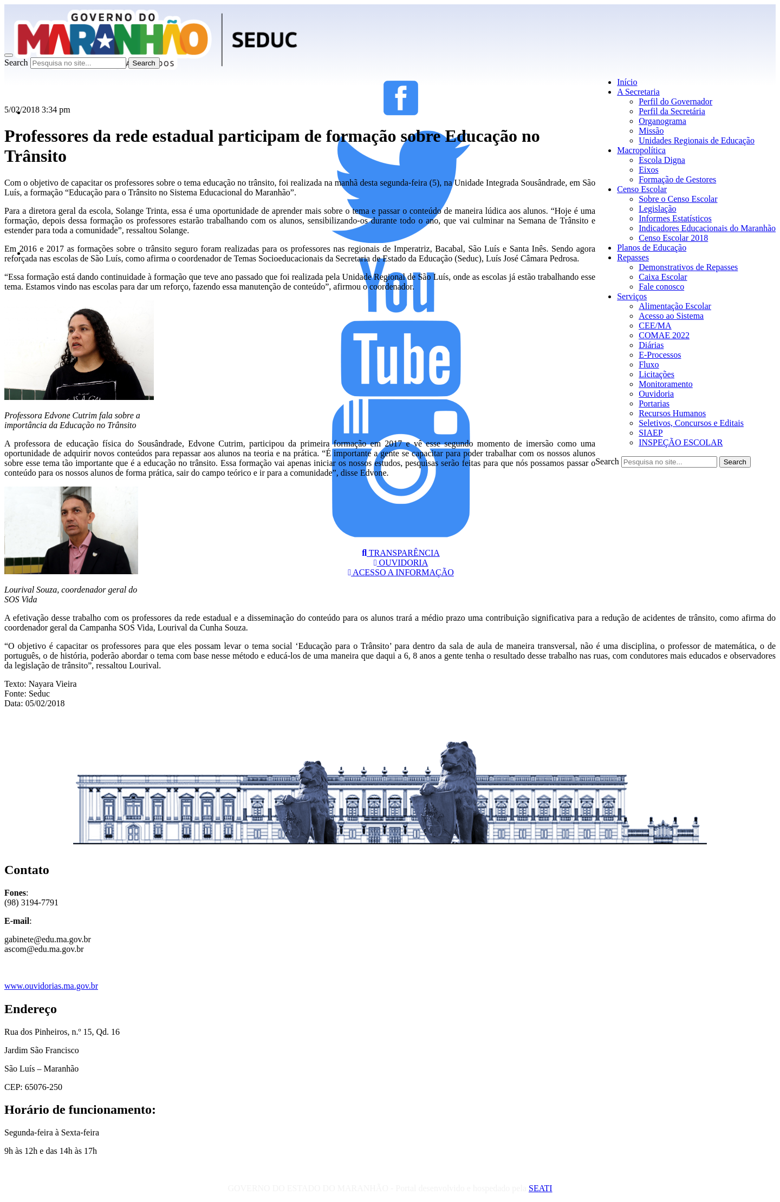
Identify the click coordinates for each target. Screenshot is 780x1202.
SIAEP (650, 432)
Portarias (654, 403)
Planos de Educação (651, 247)
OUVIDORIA (401, 562)
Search (16, 62)
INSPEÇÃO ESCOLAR (681, 442)
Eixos (648, 169)
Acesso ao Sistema (671, 315)
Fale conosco (661, 286)
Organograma (662, 121)
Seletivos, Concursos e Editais (691, 423)
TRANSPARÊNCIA (401, 552)
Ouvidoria (656, 393)
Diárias (651, 345)
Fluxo (649, 364)
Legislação (657, 208)
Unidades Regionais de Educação (697, 140)
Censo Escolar (642, 189)
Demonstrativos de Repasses (688, 267)
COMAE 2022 (664, 335)
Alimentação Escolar (675, 306)
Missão (651, 130)
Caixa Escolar (663, 276)
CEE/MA (655, 325)
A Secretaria (638, 91)
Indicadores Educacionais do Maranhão (707, 228)
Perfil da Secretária (672, 111)
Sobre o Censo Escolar (678, 198)
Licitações (656, 374)
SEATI (540, 1188)
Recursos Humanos (672, 413)
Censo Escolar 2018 (673, 237)
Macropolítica (641, 150)
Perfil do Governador (675, 101)
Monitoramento (666, 384)
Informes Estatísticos (675, 218)
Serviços (632, 296)
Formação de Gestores (677, 179)
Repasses (633, 257)
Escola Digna (662, 160)
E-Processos (660, 354)
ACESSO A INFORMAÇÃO (401, 572)
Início (627, 82)
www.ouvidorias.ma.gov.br (51, 985)
